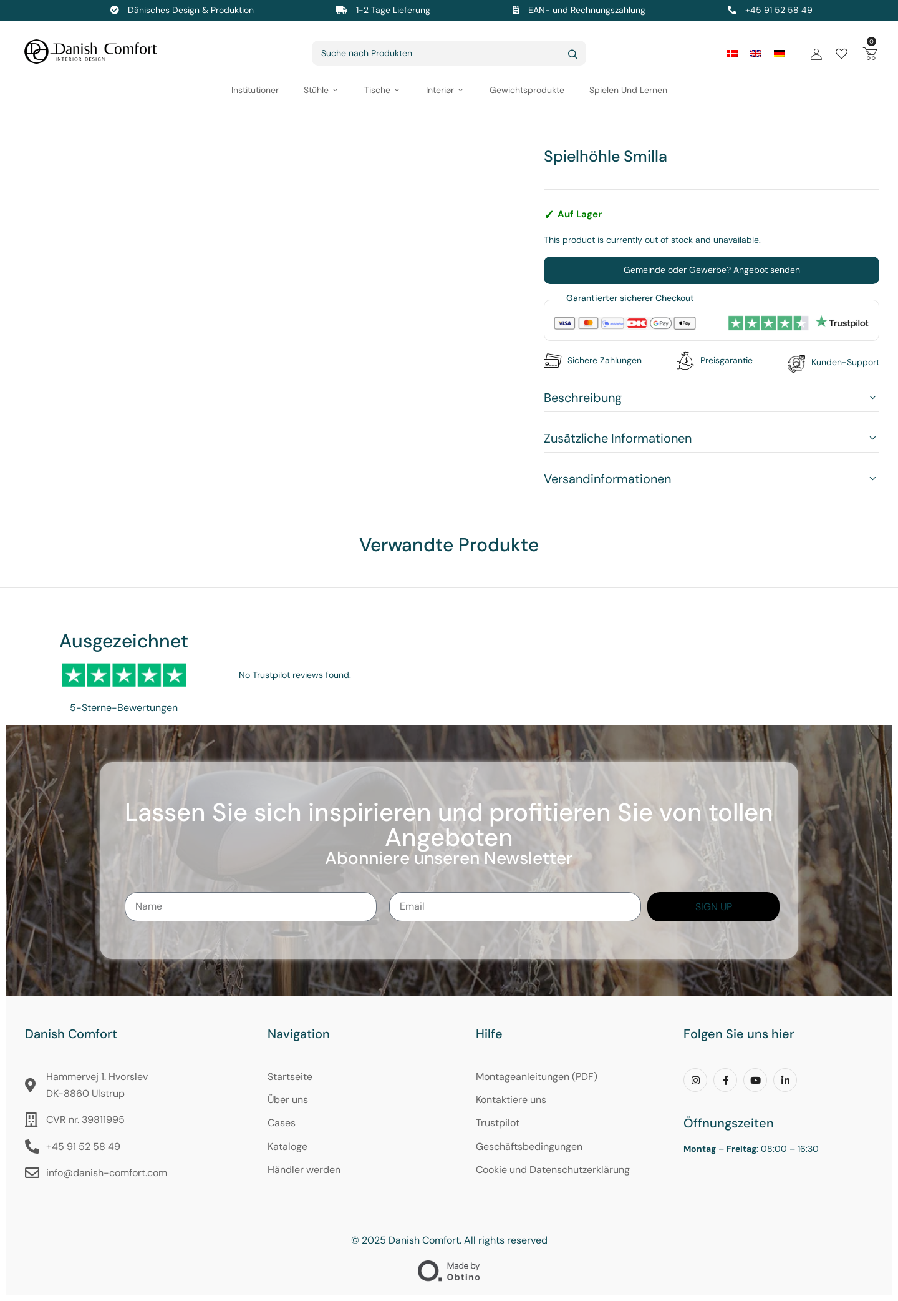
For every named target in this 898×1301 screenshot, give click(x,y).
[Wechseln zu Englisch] (756, 53)
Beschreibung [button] (583, 398)
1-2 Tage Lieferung (393, 10)
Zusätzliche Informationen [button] (618, 438)
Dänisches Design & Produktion (191, 10)
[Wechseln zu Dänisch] (732, 53)
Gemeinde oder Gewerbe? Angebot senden (712, 269)
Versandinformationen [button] (607, 479)
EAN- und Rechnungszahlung (586, 10)
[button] (870, 53)
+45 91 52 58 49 (779, 10)
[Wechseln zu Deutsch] (779, 53)
